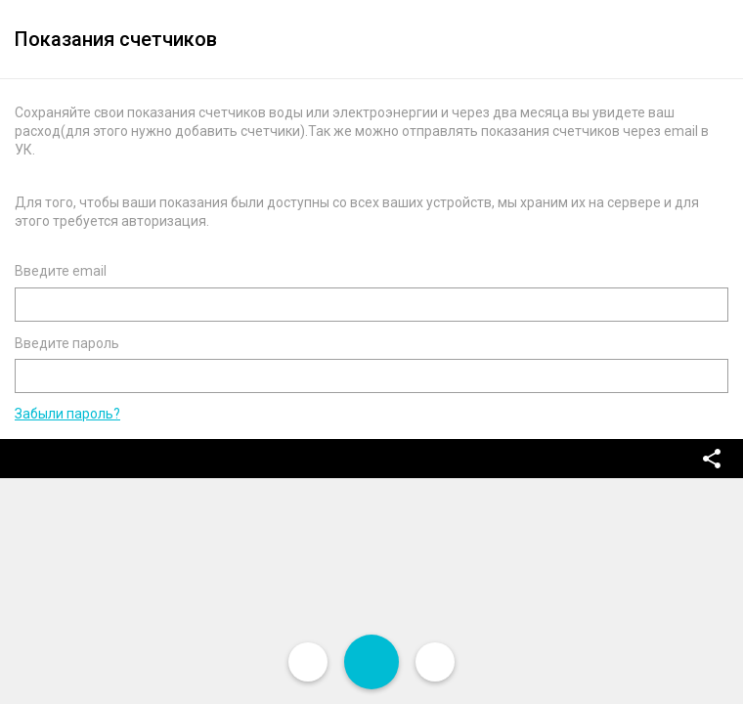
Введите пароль (67, 343)
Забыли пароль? (67, 413)
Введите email (61, 271)
